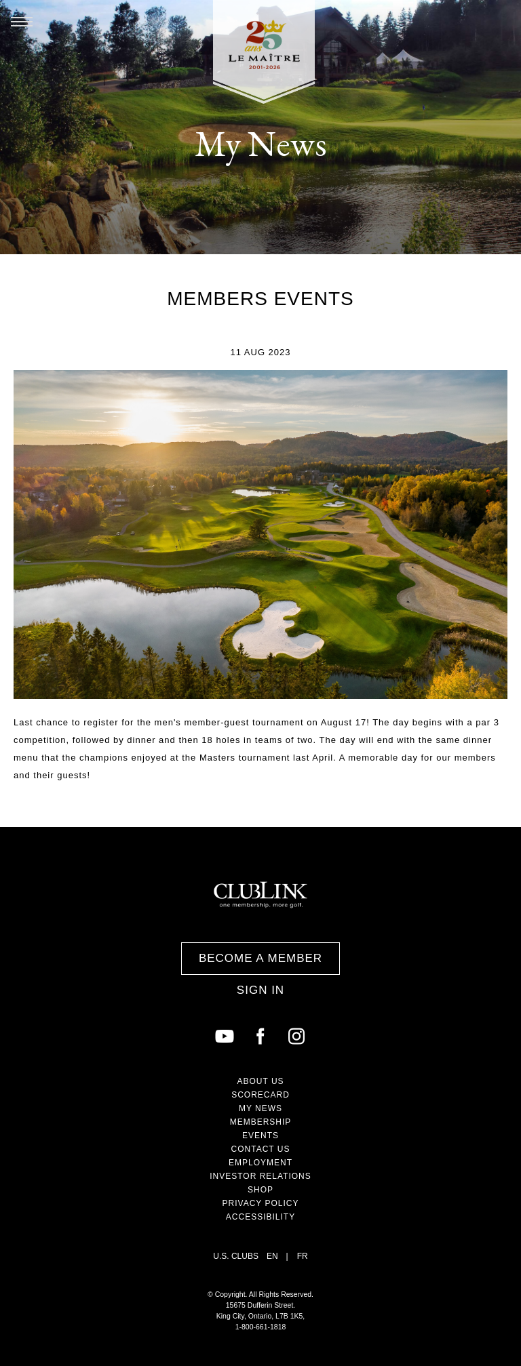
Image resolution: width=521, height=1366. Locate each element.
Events (260, 1135)
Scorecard (260, 1095)
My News (260, 1108)
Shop (260, 1189)
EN (272, 1256)
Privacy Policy (261, 1203)
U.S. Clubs (235, 1256)
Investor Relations (260, 1176)
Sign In (260, 990)
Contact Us (260, 1149)
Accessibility (260, 1217)
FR (302, 1256)
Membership (261, 1122)
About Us (260, 1081)
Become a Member (260, 958)
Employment (260, 1162)
